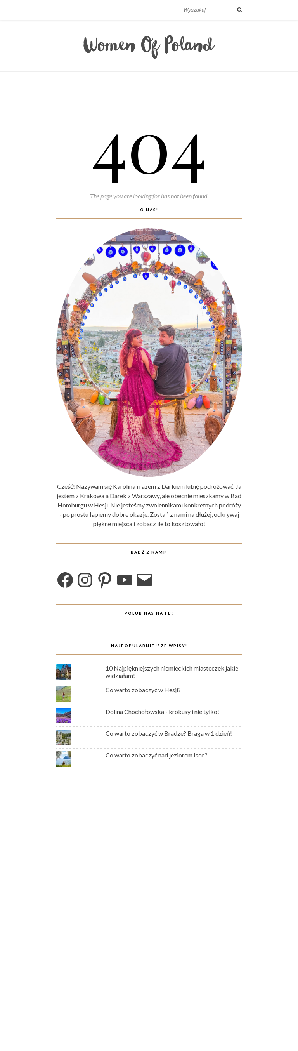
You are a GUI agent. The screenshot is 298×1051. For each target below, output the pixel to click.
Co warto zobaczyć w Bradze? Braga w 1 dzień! (169, 733)
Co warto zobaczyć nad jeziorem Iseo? (157, 755)
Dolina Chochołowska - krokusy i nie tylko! (162, 711)
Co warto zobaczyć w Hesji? (143, 689)
